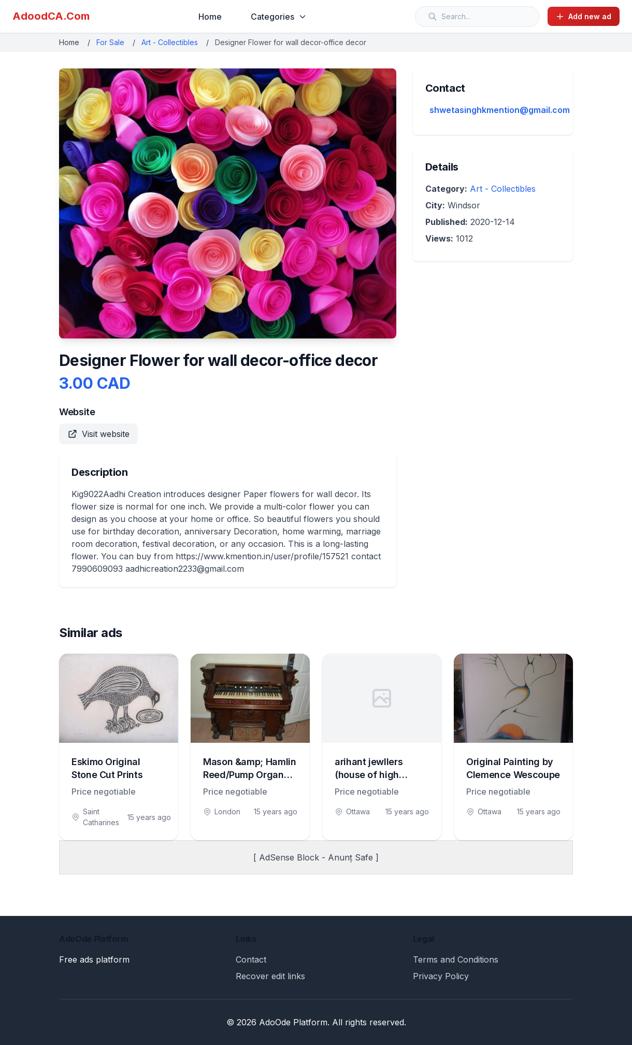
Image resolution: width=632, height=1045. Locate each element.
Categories (279, 16)
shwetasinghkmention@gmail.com (499, 110)
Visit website (98, 434)
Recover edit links (270, 976)
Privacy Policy (441, 976)
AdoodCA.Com (51, 16)
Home (210, 16)
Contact (251, 959)
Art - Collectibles (169, 42)
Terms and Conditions (455, 959)
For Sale (110, 42)
